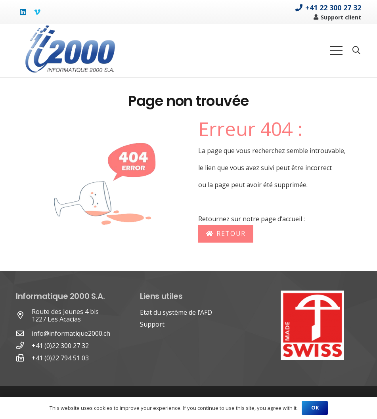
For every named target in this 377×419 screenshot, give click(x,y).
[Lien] (70, 50)
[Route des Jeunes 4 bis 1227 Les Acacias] (24, 315)
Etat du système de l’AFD (176, 312)
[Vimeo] (37, 12)
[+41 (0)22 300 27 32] (24, 346)
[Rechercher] (356, 50)
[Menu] (336, 51)
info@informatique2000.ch (71, 333)
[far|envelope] (24, 333)
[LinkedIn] (23, 12)
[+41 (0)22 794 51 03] (24, 358)
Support (152, 324)
